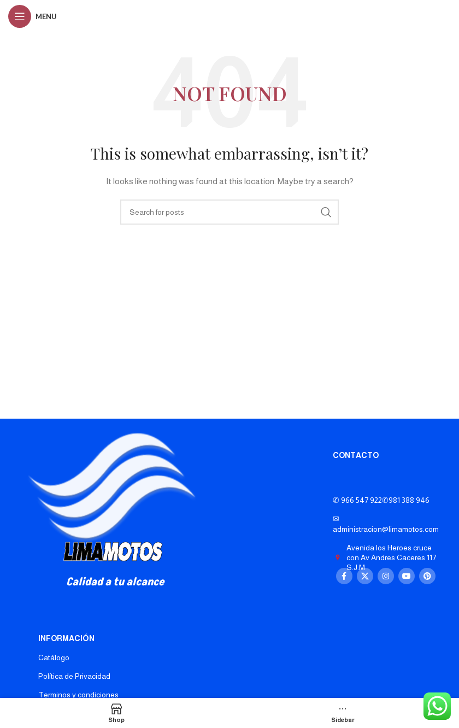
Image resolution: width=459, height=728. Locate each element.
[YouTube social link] (406, 576)
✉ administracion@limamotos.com (386, 523)
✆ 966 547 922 (381, 500)
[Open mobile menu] (32, 16)
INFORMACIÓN (66, 638)
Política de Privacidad (74, 676)
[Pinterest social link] (427, 576)
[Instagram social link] (386, 576)
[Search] (229, 212)
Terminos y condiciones (78, 694)
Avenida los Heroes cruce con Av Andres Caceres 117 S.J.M (384, 557)
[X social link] (365, 576)
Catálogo (53, 657)
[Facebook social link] (344, 576)
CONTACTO (356, 455)
